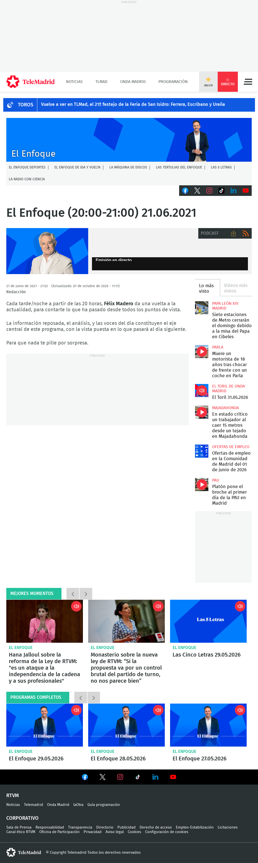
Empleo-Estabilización (195, 827)
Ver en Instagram (120, 777)
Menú (248, 82)
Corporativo (22, 818)
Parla (217, 347)
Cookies (134, 832)
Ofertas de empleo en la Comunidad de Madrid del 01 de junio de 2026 (201, 451)
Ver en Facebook (85, 778)
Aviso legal (115, 832)
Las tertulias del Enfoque (179, 167)
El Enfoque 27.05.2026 (208, 725)
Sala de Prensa (18, 827)
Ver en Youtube (173, 777)
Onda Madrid (133, 82)
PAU (215, 480)
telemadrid (23, 852)
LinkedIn (234, 190)
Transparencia (80, 827)
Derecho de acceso (156, 827)
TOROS (25, 104)
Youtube (246, 190)
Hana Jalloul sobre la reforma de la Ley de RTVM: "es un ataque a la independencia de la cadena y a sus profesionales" (44, 621)
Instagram (209, 190)
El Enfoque (21, 647)
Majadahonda (225, 408)
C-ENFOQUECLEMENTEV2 (129, 140)
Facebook (185, 191)
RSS (246, 233)
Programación (173, 82)
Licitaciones (228, 827)
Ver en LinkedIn (155, 777)
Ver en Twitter (103, 778)
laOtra (78, 805)
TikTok (221, 191)
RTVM (12, 795)
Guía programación (103, 805)
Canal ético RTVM (20, 832)
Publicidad (126, 827)
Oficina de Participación (59, 832)
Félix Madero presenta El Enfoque (47, 251)
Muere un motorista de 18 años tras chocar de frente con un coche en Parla (201, 351)
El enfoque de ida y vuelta (77, 167)
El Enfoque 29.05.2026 (44, 725)
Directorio (104, 827)
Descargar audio (234, 233)
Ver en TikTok (138, 778)
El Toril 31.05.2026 (201, 390)
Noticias (74, 82)
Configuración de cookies (166, 832)
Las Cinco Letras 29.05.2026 (208, 621)
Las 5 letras (221, 167)
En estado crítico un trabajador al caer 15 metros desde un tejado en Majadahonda (201, 412)
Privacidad (93, 832)
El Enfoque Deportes (27, 167)
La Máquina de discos (128, 167)
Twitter (197, 191)
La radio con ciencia (27, 179)
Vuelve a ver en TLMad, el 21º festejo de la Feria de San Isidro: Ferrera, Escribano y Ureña (133, 104)
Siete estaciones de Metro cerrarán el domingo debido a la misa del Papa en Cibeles (201, 307)
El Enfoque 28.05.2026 (126, 725)
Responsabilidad (50, 827)
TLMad (101, 82)
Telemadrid (33, 805)
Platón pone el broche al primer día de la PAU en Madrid (201, 484)
